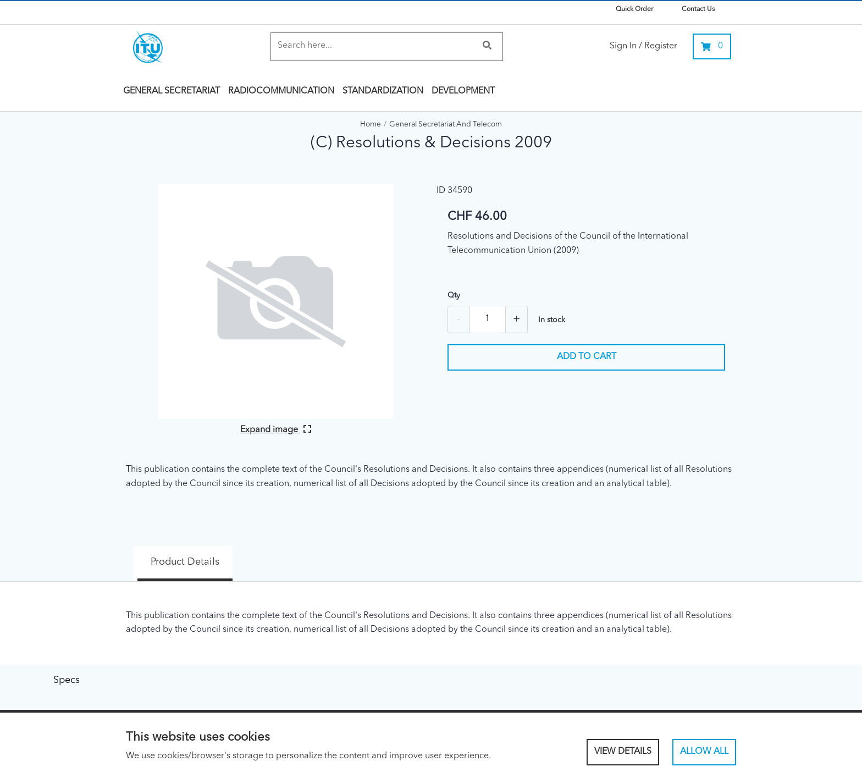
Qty (453, 295)
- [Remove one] (458, 319)
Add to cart (586, 356)
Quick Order (634, 9)
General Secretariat (171, 91)
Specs (269, 554)
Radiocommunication (281, 91)
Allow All (704, 751)
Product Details (170, 554)
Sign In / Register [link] (643, 46)
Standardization (382, 91)
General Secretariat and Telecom (445, 124)
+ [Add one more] (516, 319)
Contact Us (698, 9)
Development (463, 91)
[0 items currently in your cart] (712, 46)
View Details (622, 751)
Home (370, 124)
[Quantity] (487, 319)
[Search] (376, 46)
